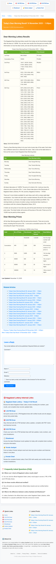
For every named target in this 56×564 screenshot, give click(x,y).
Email (6, 375)
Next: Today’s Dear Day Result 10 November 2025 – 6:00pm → (20, 332)
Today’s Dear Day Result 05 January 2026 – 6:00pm (24, 295)
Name (6, 371)
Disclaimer (33, 556)
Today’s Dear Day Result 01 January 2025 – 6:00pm (24, 322)
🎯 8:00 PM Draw (44, 3)
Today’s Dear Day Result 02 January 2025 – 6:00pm (24, 316)
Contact (18, 556)
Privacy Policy (25, 556)
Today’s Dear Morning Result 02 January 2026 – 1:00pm (25, 318)
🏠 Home (9, 3)
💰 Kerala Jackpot (27, 8)
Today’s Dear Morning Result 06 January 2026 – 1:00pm (25, 291)
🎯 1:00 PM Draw (19, 3)
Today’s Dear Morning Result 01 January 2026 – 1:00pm (25, 325)
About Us (12, 556)
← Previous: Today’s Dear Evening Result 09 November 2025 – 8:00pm (22, 330)
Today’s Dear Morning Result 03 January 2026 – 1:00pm (25, 311)
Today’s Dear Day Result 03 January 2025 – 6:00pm (24, 309)
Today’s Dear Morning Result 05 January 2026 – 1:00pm (25, 298)
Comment (7, 349)
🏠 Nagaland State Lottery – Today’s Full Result (20, 404)
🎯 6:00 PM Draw (32, 3)
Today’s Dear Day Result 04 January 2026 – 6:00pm (24, 302)
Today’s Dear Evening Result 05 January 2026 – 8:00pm (25, 293)
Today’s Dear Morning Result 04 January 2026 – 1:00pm (25, 304)
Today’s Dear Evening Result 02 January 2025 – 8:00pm (25, 313)
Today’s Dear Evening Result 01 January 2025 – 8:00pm (25, 320)
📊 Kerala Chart (40, 8)
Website (6, 378)
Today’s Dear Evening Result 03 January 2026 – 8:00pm (25, 307)
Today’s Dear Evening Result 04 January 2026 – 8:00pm (25, 300)
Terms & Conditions (42, 556)
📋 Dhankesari (16, 8)
